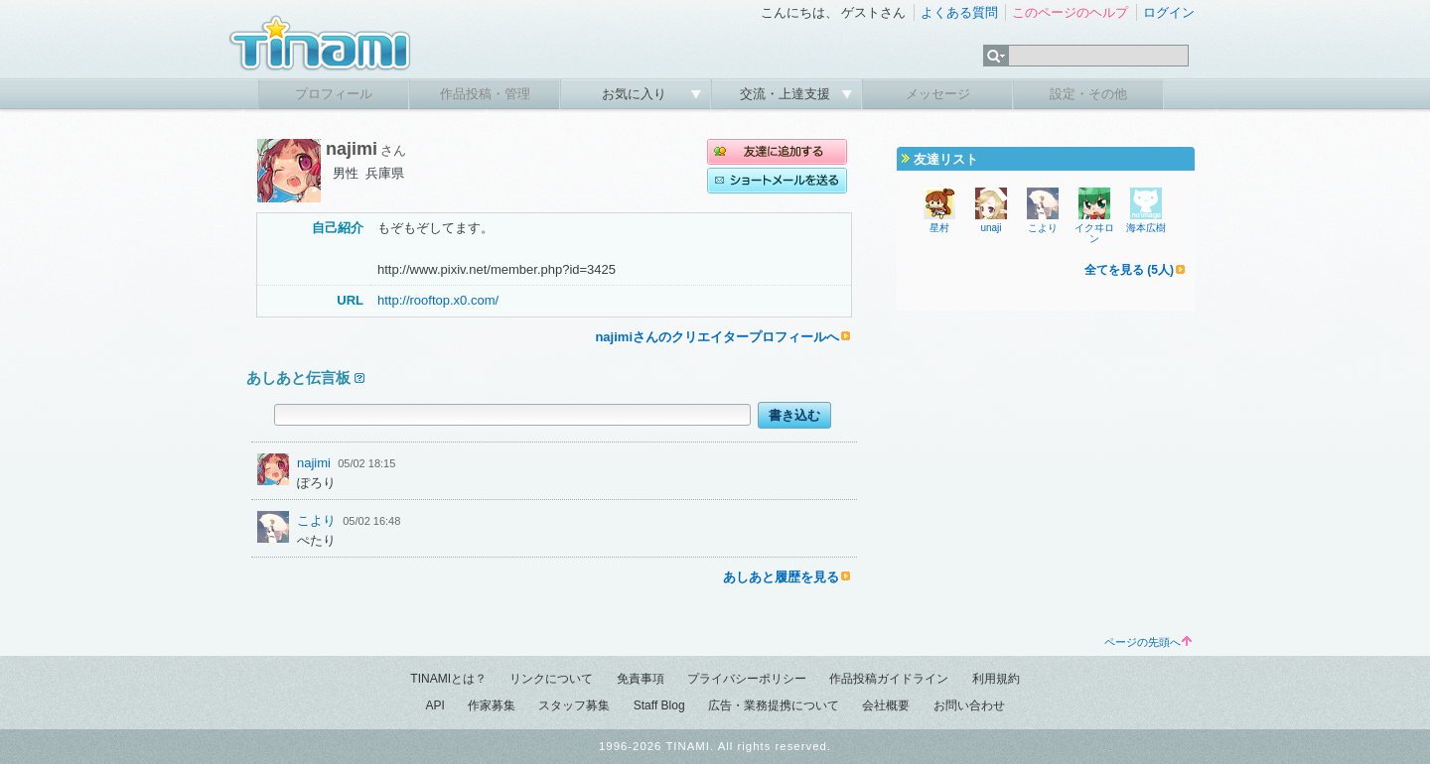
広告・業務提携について (773, 705)
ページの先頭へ (1148, 642)
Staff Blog (659, 705)
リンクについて (551, 679)
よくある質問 (959, 12)
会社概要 (886, 705)
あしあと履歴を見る (781, 577)
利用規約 (996, 679)
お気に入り (636, 93)
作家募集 (491, 705)
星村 (939, 227)
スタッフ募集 (574, 705)
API (434, 705)
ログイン (1169, 12)
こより (316, 520)
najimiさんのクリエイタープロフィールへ (717, 336)
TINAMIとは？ (448, 679)
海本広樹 (1146, 227)
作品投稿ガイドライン (888, 679)
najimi (314, 462)
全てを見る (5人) (1129, 270)
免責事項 (640, 679)
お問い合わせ (969, 705)
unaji (990, 227)
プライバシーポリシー (746, 679)
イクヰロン (1094, 233)
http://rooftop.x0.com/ (438, 300)
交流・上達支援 (787, 93)
